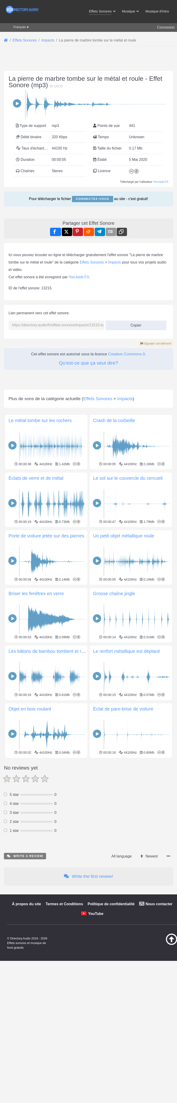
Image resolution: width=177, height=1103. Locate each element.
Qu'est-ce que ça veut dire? (88, 363)
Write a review (25, 856)
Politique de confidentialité (111, 904)
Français (19, 27)
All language (121, 856)
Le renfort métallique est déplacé (126, 651)
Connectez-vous (92, 199)
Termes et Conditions (64, 904)
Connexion (166, 27)
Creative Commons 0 (126, 354)
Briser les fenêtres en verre (36, 593)
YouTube (95, 914)
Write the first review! (88, 876)
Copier (134, 324)
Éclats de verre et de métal (36, 478)
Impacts (114, 262)
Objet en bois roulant (30, 708)
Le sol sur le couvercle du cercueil (127, 478)
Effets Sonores (92, 262)
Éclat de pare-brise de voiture (123, 708)
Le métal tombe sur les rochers (40, 420)
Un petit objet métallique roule (123, 535)
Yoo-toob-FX (160, 181)
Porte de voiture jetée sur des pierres (46, 535)
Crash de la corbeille (114, 420)
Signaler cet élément (155, 343)
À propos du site (26, 904)
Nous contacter (159, 904)
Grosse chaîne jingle (114, 593)
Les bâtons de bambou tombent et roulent (51, 651)
